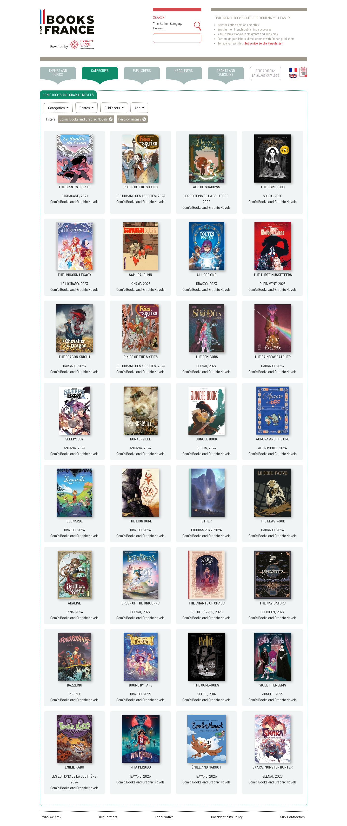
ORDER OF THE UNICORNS (140, 603)
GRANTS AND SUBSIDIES (226, 72)
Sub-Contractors (292, 816)
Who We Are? (51, 816)
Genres (85, 107)
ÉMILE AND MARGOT (206, 767)
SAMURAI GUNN (140, 274)
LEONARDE (75, 521)
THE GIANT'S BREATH (75, 186)
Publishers (113, 107)
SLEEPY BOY (74, 439)
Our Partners (108, 816)
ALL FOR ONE (206, 274)
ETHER (206, 521)
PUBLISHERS (142, 70)
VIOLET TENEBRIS (272, 685)
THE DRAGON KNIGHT (75, 356)
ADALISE (74, 603)
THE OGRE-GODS (206, 685)
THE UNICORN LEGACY (74, 274)
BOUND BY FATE (140, 685)
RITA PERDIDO (140, 767)
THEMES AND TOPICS (58, 72)
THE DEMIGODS (206, 356)
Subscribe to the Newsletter (263, 43)
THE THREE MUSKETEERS (273, 274)
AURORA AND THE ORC (272, 439)
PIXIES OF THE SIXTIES (141, 186)
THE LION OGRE (140, 521)
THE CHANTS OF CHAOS (207, 603)
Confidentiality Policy (227, 816)
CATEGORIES (100, 70)
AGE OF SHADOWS (206, 186)
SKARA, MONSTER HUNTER (273, 767)
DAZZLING (74, 685)
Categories (57, 107)
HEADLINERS (184, 70)
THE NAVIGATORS (273, 603)
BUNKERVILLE (140, 439)
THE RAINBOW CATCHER (272, 356)
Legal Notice (164, 816)
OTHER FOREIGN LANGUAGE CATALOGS (265, 73)
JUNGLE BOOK (206, 439)
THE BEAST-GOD (272, 521)
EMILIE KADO (74, 767)
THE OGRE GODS (272, 186)
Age (138, 107)
